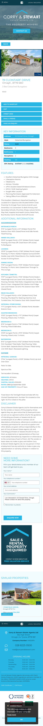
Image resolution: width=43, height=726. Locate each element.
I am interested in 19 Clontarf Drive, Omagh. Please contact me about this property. (21, 499)
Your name (8, 471)
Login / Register (34, 2)
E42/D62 (29, 164)
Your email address (10, 486)
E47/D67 (18, 164)
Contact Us (21, 31)
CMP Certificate (6, 685)
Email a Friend (9, 118)
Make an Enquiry (10, 123)
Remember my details (13, 505)
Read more (11, 715)
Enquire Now (13, 518)
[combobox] (7, 483)
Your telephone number (12, 478)
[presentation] (21, 510)
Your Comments (9, 494)
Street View (8, 114)
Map (5, 109)
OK (21, 720)
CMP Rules (18, 685)
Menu (6, 2)
